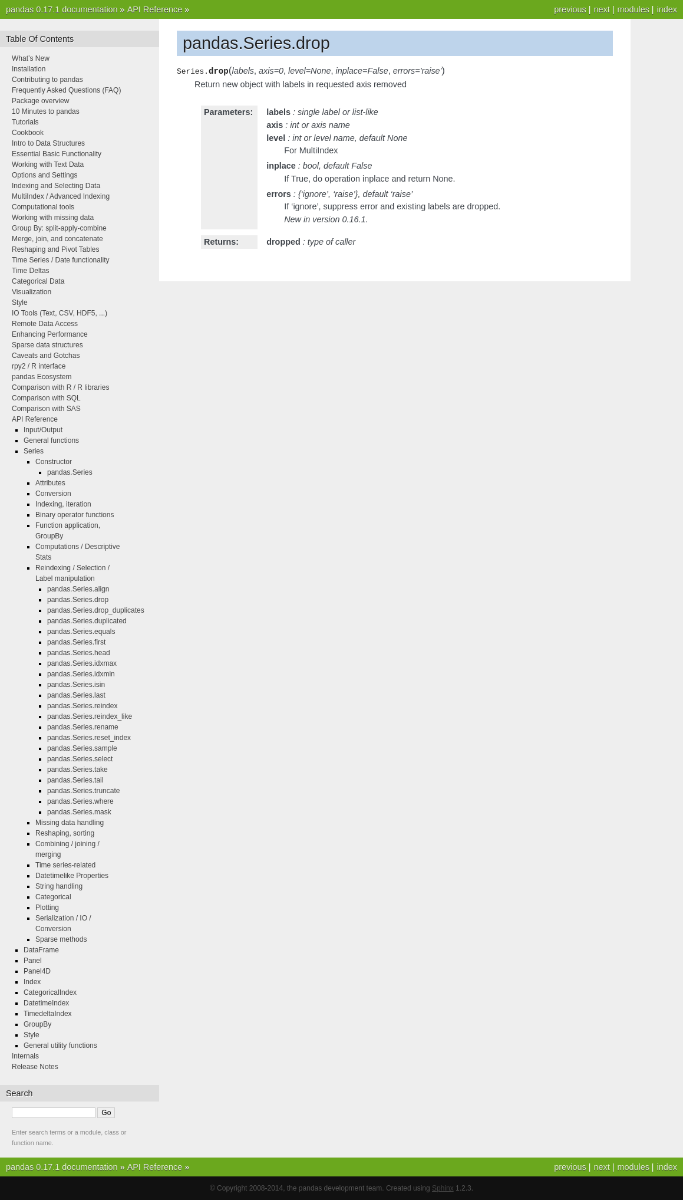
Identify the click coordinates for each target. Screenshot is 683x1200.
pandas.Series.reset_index (89, 738)
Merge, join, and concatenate (57, 239)
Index (32, 982)
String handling (59, 886)
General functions (51, 440)
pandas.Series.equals (81, 631)
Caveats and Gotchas (46, 355)
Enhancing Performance (50, 334)
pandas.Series (70, 472)
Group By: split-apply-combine (59, 228)
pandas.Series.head (78, 653)
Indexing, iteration (63, 504)
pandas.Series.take (77, 769)
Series (34, 451)
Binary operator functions (74, 515)
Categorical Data (38, 281)
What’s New (31, 58)
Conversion (53, 493)
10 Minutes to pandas (46, 111)
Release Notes (35, 1067)
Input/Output (43, 430)
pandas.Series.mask (79, 812)
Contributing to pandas (47, 79)
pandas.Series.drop (77, 600)
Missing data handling (69, 822)
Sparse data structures (47, 345)
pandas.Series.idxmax (82, 663)
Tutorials (25, 122)
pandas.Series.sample (82, 748)
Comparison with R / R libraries (60, 387)
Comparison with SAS (46, 409)
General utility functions (60, 1045)
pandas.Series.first (76, 642)
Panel (33, 960)
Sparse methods (61, 939)
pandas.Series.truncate (83, 791)
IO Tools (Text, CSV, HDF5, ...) (59, 313)
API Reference (155, 9)
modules (633, 9)
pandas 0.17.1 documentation (62, 9)
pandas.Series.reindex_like (89, 716)
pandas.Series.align (78, 589)
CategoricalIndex (50, 992)
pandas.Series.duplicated (87, 621)
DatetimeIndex (46, 1003)
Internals (25, 1056)
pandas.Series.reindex (82, 706)
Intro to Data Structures (48, 143)
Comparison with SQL (46, 398)
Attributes (50, 483)
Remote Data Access (45, 324)
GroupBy (37, 1024)
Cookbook (28, 133)
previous (570, 9)
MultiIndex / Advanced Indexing (61, 196)
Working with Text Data (48, 164)
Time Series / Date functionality (61, 260)
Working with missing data (53, 217)
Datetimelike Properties (71, 876)
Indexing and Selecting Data (56, 186)
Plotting (47, 907)
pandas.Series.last (76, 695)
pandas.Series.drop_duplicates (95, 610)
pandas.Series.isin (76, 684)
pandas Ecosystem (41, 377)
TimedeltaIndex (48, 1014)
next (601, 9)
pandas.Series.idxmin (81, 674)
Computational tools (43, 207)
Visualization (31, 292)
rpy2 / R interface (38, 366)
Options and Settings (44, 175)
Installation (28, 69)
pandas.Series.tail (75, 780)
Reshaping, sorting (64, 833)
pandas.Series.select (80, 759)
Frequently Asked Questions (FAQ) (66, 90)
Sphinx (443, 1188)
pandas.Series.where (80, 801)
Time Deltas (31, 271)
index (667, 9)
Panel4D (37, 971)
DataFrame (41, 950)
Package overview (40, 101)
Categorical (53, 897)
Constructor (53, 462)
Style (20, 302)
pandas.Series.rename (82, 727)
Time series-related (65, 865)
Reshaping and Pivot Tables (56, 249)
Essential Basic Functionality (56, 154)
